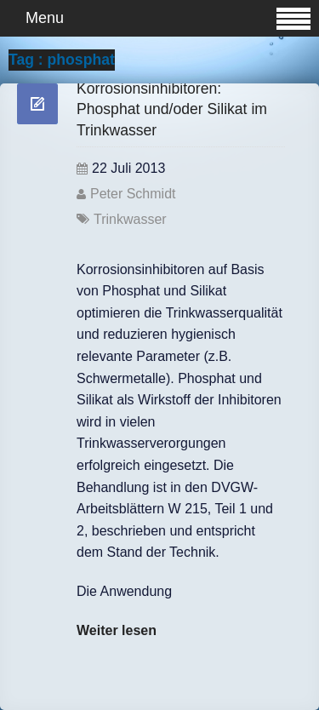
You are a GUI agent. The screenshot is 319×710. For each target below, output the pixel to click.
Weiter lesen (117, 630)
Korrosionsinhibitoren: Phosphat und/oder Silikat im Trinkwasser (172, 109)
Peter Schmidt (132, 193)
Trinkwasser (130, 219)
